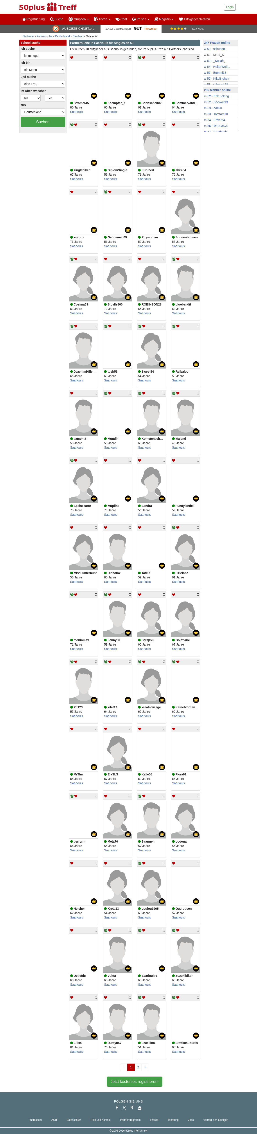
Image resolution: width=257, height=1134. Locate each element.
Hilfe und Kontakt (101, 1119)
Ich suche (28, 48)
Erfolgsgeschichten (194, 19)
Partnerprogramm (130, 1119)
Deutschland (62, 36)
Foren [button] (102, 19)
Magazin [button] (164, 19)
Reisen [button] (140, 19)
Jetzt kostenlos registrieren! (134, 1081)
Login (230, 7)
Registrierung (33, 19)
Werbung (173, 1119)
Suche (56, 19)
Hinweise (151, 28)
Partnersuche (44, 36)
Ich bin (26, 62)
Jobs (191, 1119)
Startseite (28, 36)
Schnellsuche (30, 42)
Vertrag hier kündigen (215, 1119)
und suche (28, 77)
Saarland (78, 36)
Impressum (35, 1119)
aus (23, 105)
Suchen (42, 122)
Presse (154, 1119)
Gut (138, 28)
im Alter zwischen (34, 91)
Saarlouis (76, 112)
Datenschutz (73, 1119)
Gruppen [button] (78, 19)
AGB (54, 1119)
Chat (121, 19)
